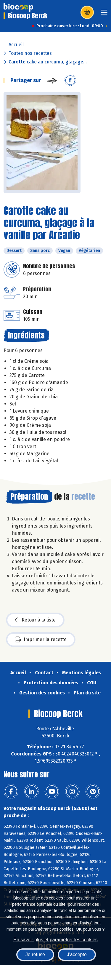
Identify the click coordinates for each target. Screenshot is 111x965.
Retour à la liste (35, 620)
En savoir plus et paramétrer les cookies (55, 939)
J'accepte (77, 954)
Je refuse (35, 954)
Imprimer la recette (41, 640)
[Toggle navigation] (104, 14)
